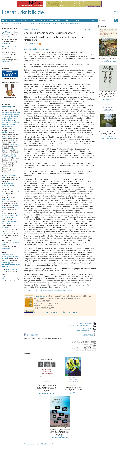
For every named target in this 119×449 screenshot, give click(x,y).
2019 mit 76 (6, 195)
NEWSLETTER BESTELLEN (86, 331)
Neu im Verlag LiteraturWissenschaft (108, 98)
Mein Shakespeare (8, 120)
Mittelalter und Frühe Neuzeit (69, 23)
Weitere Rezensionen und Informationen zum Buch (55, 312)
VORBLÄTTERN (90, 29)
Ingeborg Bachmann (8, 149)
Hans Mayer (6, 36)
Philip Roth (16, 112)
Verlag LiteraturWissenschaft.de (47, 392)
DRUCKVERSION (89, 328)
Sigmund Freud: (11, 264)
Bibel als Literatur (11, 269)
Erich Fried (5, 136)
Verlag (115, 11)
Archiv (16, 20)
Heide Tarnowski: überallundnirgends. (9, 184)
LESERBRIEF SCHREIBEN (86, 323)
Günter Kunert (7, 112)
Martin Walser (9, 116)
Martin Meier (33, 43)
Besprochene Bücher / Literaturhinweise (37, 49)
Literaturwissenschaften (48, 23)
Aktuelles (6, 20)
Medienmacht (6, 43)
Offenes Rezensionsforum (10, 47)
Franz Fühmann (13, 140)
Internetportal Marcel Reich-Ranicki (9, 155)
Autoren (41, 20)
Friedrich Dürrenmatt (8, 125)
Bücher (32, 20)
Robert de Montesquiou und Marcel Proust (10, 216)
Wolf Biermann (11, 118)
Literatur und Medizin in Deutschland (10, 222)
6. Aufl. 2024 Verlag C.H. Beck (108, 61)
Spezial (24, 20)
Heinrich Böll (6, 114)
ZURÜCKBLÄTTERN (31, 29)
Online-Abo (6, 62)
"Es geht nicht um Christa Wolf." (9, 199)
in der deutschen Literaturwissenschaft (9, 278)
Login (77, 20)
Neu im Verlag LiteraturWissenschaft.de (108, 137)
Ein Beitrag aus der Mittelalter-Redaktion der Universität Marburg (48, 291)
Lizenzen (79, 350)
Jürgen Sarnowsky (41, 296)
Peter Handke (14, 144)
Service (50, 20)
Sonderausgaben (8, 107)
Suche (94, 20)
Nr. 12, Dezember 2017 (30, 23)
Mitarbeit (59, 20)
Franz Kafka (6, 249)
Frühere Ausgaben (14, 23)
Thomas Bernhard (8, 131)
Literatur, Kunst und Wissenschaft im (10, 256)
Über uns (69, 20)
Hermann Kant (7, 122)
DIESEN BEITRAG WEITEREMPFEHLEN (82, 326)
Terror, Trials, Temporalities (8, 232)
